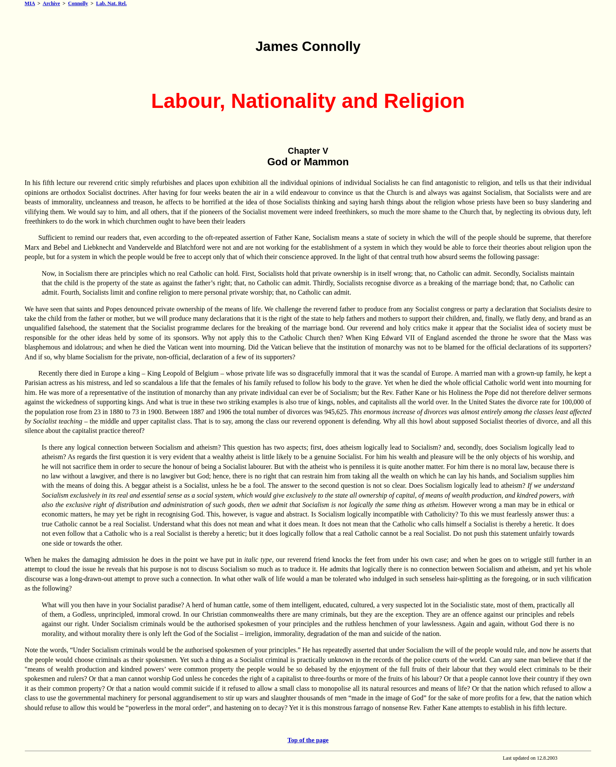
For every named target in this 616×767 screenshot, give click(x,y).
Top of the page (308, 740)
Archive (51, 3)
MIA (30, 3)
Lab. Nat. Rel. (111, 3)
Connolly (78, 3)
